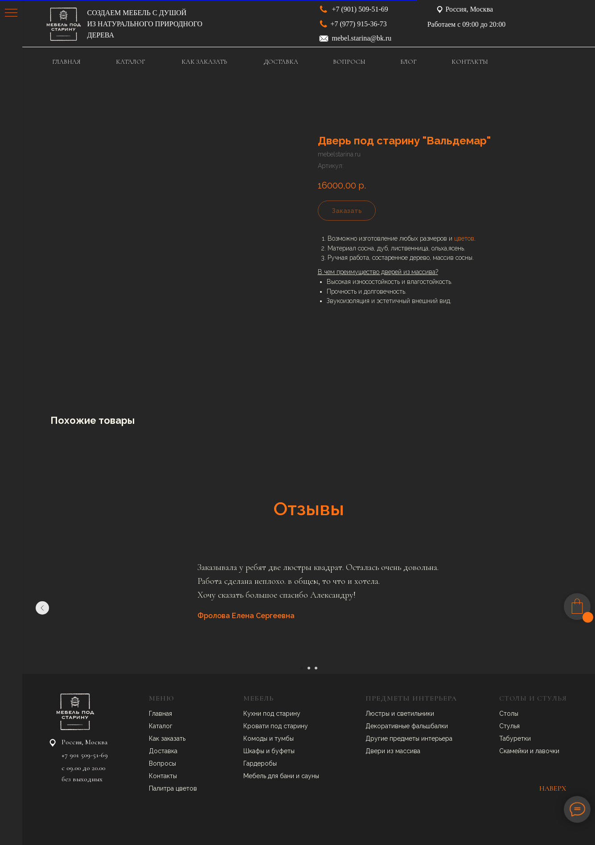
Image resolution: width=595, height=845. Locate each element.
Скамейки (514, 751)
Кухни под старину (271, 713)
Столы (508, 713)
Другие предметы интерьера (408, 738)
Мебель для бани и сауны (281, 775)
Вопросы (162, 763)
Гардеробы (260, 763)
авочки (549, 751)
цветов (464, 238)
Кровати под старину (275, 726)
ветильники (417, 713)
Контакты (163, 775)
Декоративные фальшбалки (406, 726)
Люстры (378, 713)
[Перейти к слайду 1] (301, 668)
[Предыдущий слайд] (42, 608)
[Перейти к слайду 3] (316, 668)
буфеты (283, 751)
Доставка (163, 751)
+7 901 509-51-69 (85, 755)
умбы (286, 738)
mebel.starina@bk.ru (362, 38)
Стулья (509, 726)
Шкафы (254, 751)
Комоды (256, 738)
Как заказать (167, 738)
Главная (160, 713)
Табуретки (515, 738)
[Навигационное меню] (11, 13)
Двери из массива (392, 751)
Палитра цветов (173, 788)
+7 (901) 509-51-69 (360, 9)
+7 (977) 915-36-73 (359, 24)
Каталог (160, 726)
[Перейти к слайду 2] (309, 668)
